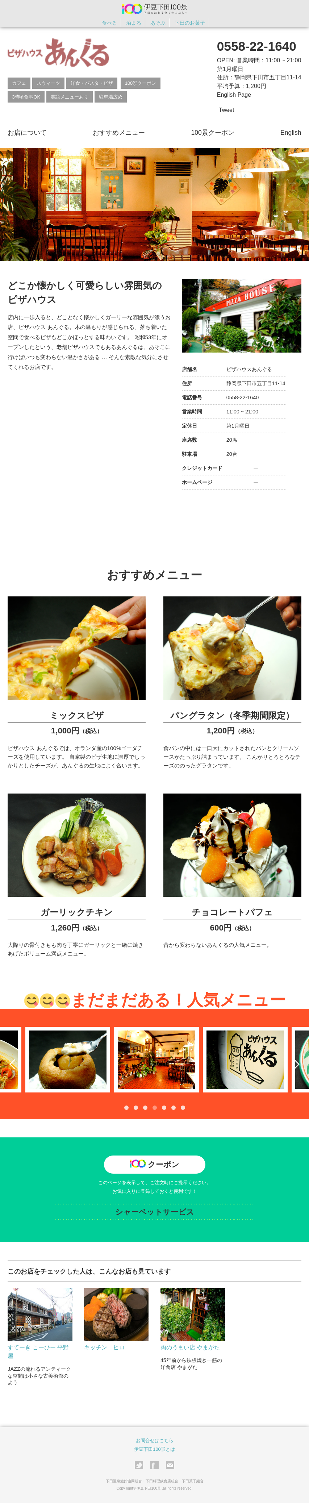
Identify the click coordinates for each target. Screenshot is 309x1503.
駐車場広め (110, 97)
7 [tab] (183, 1108)
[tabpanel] (155, 1059)
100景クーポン (140, 83)
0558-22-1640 (256, 46)
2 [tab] (136, 1108)
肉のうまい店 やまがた (190, 1347)
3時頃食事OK (26, 97)
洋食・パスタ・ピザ (92, 83)
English (290, 132)
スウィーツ (48, 83)
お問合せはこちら (155, 1440)
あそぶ (158, 22)
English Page (234, 95)
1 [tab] (126, 1108)
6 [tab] (173, 1108)
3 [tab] (145, 1108)
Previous (14, 1064)
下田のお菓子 (190, 22)
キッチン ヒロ (104, 1347)
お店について (27, 132)
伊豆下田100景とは (154, 1449)
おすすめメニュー (119, 132)
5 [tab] (164, 1108)
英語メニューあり (69, 97)
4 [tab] (155, 1108)
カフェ (19, 83)
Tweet (226, 110)
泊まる (133, 22)
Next (294, 1064)
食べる (109, 22)
